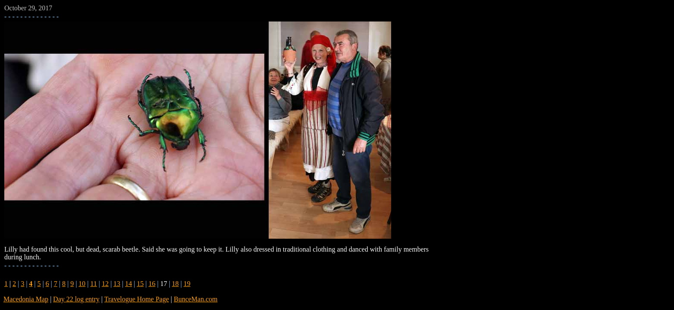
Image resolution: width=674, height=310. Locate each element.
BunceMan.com (196, 299)
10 (82, 283)
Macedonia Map (25, 299)
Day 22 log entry (76, 299)
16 (151, 283)
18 (175, 283)
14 (128, 283)
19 (187, 283)
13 (116, 283)
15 (140, 283)
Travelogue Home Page (136, 299)
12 (105, 283)
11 (93, 283)
